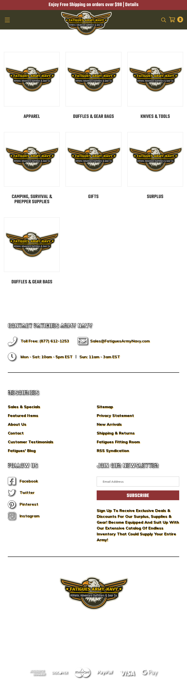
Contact (16, 433)
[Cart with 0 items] (174, 20)
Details (132, 5)
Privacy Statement (115, 415)
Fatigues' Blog (22, 450)
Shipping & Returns (116, 433)
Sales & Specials (24, 406)
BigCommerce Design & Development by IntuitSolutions (94, 636)
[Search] (163, 19)
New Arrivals (109, 424)
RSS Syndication (113, 450)
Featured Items (23, 415)
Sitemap (105, 406)
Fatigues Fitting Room (118, 441)
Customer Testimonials (30, 441)
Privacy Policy (102, 643)
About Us (17, 424)
